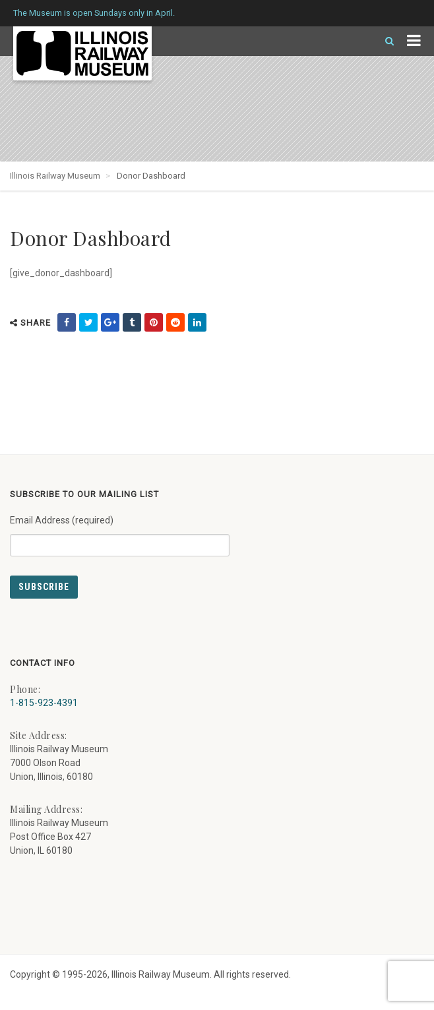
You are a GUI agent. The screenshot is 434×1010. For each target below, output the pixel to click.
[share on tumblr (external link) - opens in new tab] (132, 322)
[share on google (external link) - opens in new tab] (110, 322)
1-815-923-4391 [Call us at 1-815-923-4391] (44, 703)
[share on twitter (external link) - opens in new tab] (88, 322)
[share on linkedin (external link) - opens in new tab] (197, 322)
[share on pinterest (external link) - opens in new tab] (153, 322)
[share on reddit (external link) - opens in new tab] (175, 322)
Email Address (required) (120, 531)
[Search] (384, 41)
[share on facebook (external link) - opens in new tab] (66, 322)
